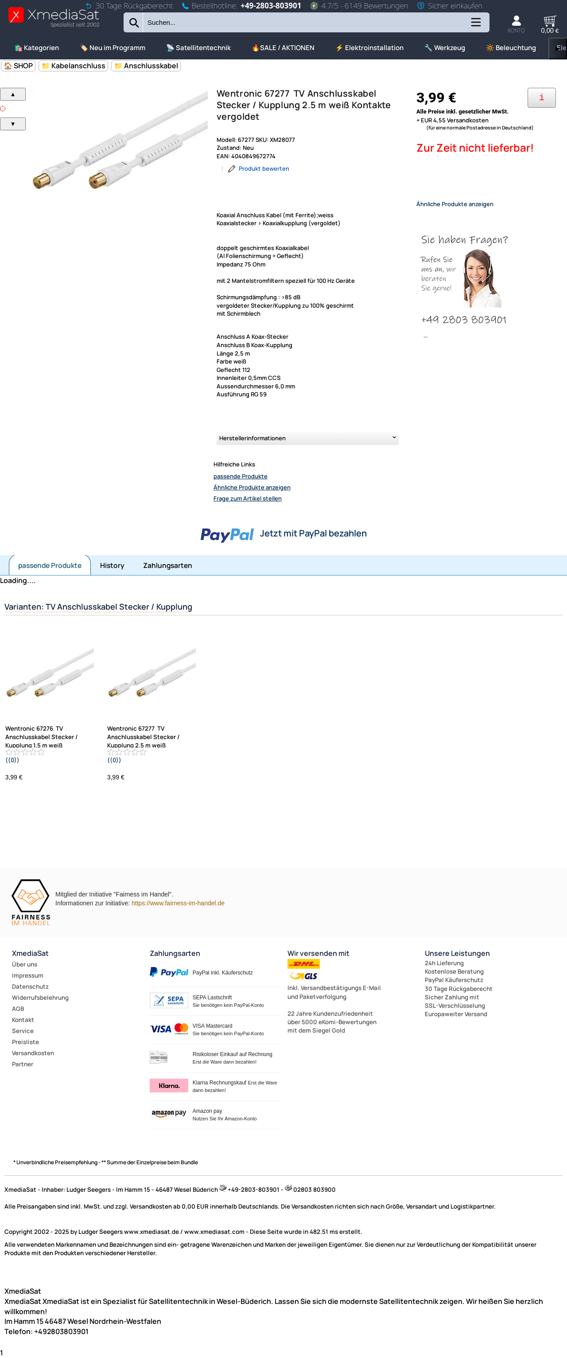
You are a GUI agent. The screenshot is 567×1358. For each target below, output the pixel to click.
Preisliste (25, 1042)
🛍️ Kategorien (36, 47)
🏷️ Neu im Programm (112, 47)
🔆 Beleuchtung (511, 47)
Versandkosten (33, 1053)
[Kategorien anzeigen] (475, 25)
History (112, 565)
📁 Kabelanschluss (73, 65)
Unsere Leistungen (457, 953)
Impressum (27, 975)
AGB (18, 1009)
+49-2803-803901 (271, 5)
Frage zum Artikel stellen (248, 498)
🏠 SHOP (18, 65)
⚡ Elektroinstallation (369, 47)
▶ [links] (557, 48)
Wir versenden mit (318, 953)
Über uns (24, 964)
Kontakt (23, 1020)
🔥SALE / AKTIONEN (283, 47)
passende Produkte (241, 476)
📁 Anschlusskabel (146, 65)
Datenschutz (30, 986)
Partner (22, 1064)
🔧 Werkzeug (444, 47)
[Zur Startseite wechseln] (53, 27)
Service (23, 1031)
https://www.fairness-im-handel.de (178, 903)
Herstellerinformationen (252, 438)
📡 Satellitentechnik (198, 47)
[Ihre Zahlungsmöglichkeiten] (542, 98)
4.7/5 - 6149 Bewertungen (359, 5)
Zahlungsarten (167, 565)
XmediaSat (30, 953)
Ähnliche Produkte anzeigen (252, 487)
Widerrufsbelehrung (40, 998)
